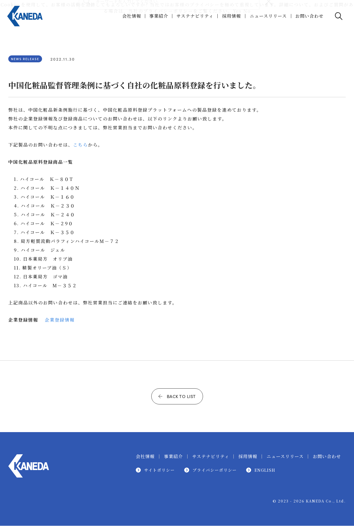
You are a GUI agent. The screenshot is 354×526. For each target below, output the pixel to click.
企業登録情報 (60, 320)
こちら (80, 145)
